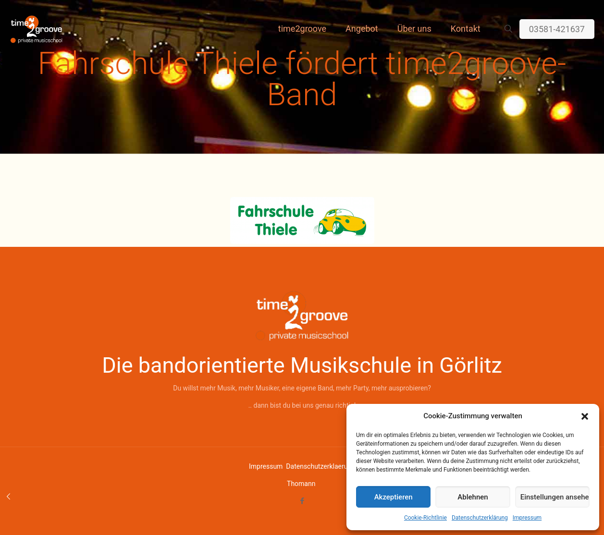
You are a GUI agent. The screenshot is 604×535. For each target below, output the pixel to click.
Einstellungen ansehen (555, 497)
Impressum (527, 517)
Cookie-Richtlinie (425, 517)
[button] (585, 416)
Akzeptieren (393, 497)
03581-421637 (557, 29)
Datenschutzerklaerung (320, 466)
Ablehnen (472, 497)
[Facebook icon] (302, 501)
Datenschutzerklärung (480, 517)
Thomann (301, 483)
